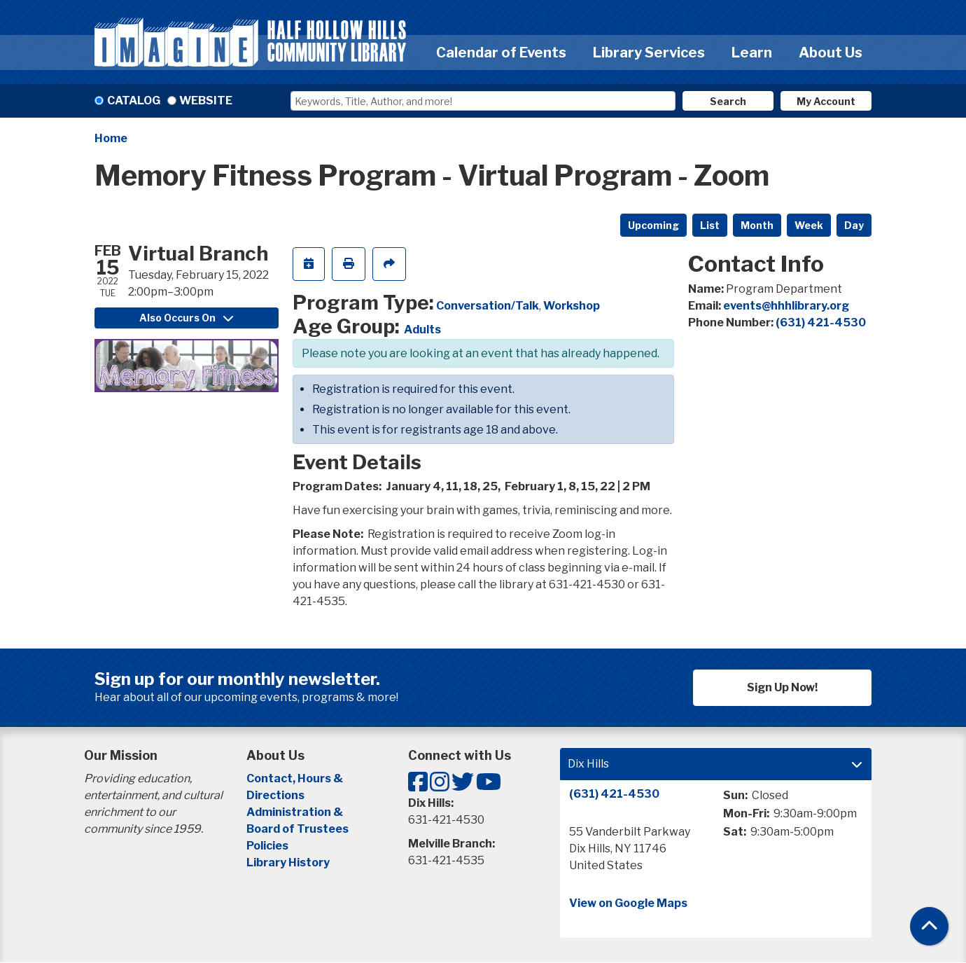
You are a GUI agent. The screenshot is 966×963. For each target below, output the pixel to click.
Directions (275, 795)
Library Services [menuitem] (649, 52)
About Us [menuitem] (830, 52)
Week (808, 225)
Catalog (133, 100)
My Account (826, 101)
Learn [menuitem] (752, 52)
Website (205, 100)
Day (854, 225)
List (710, 225)
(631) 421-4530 (821, 322)
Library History (288, 862)
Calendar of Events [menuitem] (501, 52)
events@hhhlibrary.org (786, 305)
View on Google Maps (628, 903)
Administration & (295, 812)
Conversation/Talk (487, 305)
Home (110, 138)
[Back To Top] (929, 926)
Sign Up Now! (782, 687)
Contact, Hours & (295, 778)
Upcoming (653, 225)
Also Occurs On (186, 318)
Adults (422, 329)
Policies (267, 845)
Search (728, 101)
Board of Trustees (297, 829)
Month (757, 225)
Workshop (571, 305)
